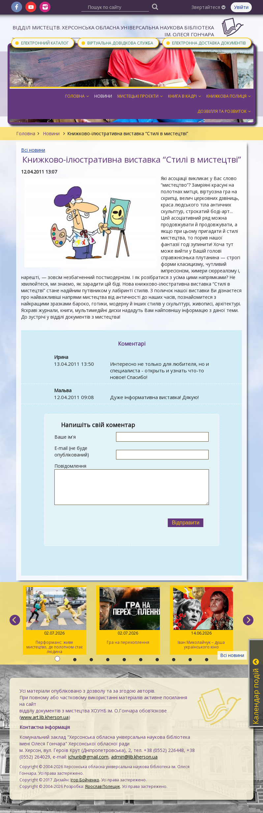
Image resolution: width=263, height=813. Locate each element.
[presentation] (108, 523)
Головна (25, 133)
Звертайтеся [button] (208, 7)
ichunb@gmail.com (88, 757)
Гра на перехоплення (128, 616)
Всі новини (33, 150)
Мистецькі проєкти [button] (140, 96)
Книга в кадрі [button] (184, 96)
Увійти (241, 7)
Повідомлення (70, 466)
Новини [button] (103, 96)
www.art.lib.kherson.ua (45, 717)
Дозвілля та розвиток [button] (224, 111)
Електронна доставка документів (205, 43)
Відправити (185, 522)
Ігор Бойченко (85, 780)
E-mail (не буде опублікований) (71, 451)
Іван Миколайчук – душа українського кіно (201, 618)
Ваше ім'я (65, 437)
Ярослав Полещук (102, 786)
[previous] (15, 620)
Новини (51, 133)
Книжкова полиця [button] (228, 96)
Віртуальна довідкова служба (117, 43)
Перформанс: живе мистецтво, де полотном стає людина (54, 620)
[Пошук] (155, 6)
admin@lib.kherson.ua (134, 757)
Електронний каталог (42, 43)
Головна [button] (77, 96)
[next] (248, 620)
